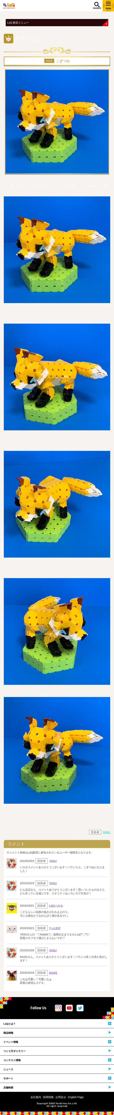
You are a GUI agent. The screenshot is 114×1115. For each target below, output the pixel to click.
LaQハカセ (56, 905)
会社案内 (35, 1097)
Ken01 (53, 972)
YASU (106, 832)
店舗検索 (57, 1087)
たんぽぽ (54, 928)
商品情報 (57, 1032)
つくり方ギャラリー (57, 1051)
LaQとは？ (57, 1023)
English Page (76, 1097)
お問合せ (60, 1097)
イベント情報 (57, 1041)
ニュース (57, 1069)
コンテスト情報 (57, 1060)
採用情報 (48, 1097)
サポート (57, 1078)
